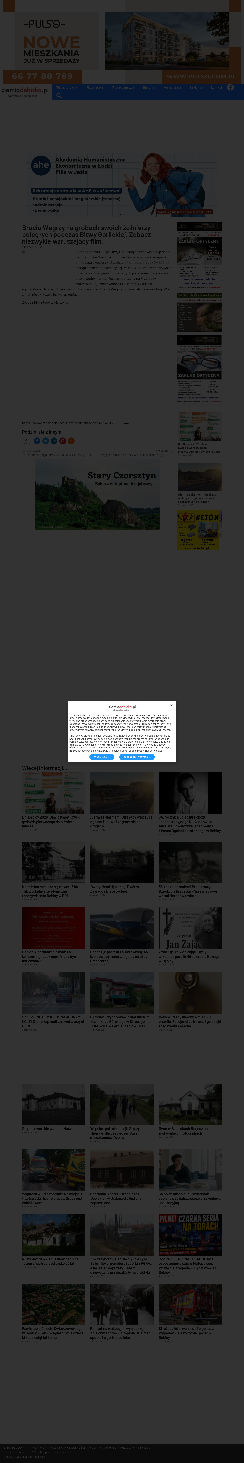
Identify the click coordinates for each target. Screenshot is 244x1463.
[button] (171, 705)
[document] (122, 731)
